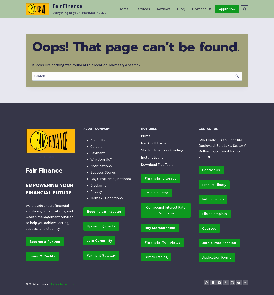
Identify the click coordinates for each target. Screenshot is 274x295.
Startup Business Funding (162, 150)
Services (142, 9)
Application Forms (216, 257)
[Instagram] (232, 282)
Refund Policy (213, 199)
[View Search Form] (244, 9)
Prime (145, 136)
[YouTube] (239, 282)
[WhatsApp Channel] (206, 282)
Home (124, 9)
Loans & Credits (42, 256)
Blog (181, 9)
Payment (97, 153)
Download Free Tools (157, 164)
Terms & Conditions (106, 198)
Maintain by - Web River (63, 284)
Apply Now (227, 9)
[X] (226, 282)
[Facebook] (213, 282)
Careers (96, 146)
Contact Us (201, 9)
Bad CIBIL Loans (154, 143)
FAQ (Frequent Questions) (110, 179)
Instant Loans (152, 157)
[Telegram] (245, 282)
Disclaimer (99, 185)
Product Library (214, 185)
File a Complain (214, 214)
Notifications (101, 166)
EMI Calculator (156, 193)
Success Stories (103, 172)
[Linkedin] (219, 282)
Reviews (163, 9)
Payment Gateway (101, 255)
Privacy (96, 192)
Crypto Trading (156, 257)
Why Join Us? (101, 159)
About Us (97, 140)
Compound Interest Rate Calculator (165, 210)
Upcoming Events (101, 226)
